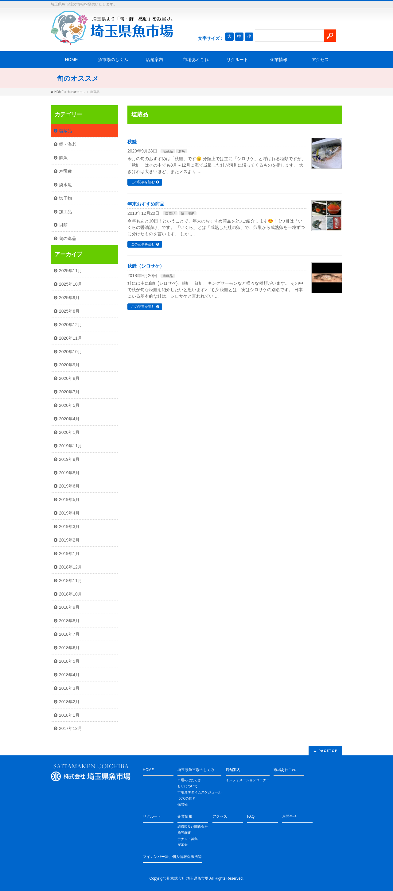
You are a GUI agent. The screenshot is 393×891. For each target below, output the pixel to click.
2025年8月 (69, 311)
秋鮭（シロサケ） (145, 266)
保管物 (182, 804)
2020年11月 (70, 338)
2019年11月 (70, 445)
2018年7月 (69, 634)
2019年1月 (69, 553)
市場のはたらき (189, 780)
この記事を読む (143, 182)
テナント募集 (187, 839)
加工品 (65, 211)
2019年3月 (69, 526)
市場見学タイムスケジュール (199, 792)
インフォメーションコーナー (248, 780)
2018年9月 (69, 607)
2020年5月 (69, 405)
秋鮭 (132, 141)
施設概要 (184, 833)
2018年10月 (70, 594)
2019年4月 (69, 513)
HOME (71, 59)
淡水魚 (65, 184)
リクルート (237, 59)
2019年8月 (69, 472)
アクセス (320, 59)
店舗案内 (154, 59)
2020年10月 (70, 351)
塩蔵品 (168, 151)
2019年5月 (69, 499)
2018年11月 (70, 580)
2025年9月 (69, 297)
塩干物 (65, 198)
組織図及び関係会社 (192, 826)
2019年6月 (69, 486)
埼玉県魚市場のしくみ (195, 770)
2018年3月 (69, 688)
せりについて (187, 786)
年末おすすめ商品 (145, 204)
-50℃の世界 (186, 798)
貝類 (63, 224)
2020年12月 (70, 324)
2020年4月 (69, 418)
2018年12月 (70, 567)
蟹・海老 (187, 213)
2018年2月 (69, 701)
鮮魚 (181, 151)
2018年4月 (69, 674)
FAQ (251, 816)
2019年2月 (69, 540)
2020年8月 (69, 378)
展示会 (182, 845)
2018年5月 (69, 661)
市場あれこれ (196, 59)
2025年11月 (70, 270)
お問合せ (289, 816)
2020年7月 (69, 391)
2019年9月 (69, 459)
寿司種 (65, 171)
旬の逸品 (67, 238)
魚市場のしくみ (113, 59)
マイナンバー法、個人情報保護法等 (172, 856)
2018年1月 (69, 715)
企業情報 (278, 59)
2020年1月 (69, 432)
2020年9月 (69, 364)
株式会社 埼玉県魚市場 (189, 878)
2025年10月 (70, 284)
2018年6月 (69, 647)
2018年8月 (69, 620)
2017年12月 (70, 728)
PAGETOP (328, 751)
